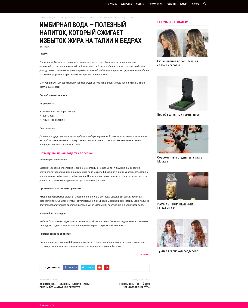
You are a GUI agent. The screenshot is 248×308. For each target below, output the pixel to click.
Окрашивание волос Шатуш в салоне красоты (177, 63)
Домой (43, 17)
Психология (155, 3)
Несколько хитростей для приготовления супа (134, 286)
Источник (145, 254)
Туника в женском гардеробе (177, 251)
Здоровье (126, 3)
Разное (195, 3)
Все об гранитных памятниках (178, 115)
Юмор (183, 3)
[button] (204, 4)
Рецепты (171, 3)
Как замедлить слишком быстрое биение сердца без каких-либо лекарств (65, 286)
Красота (112, 3)
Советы (140, 3)
